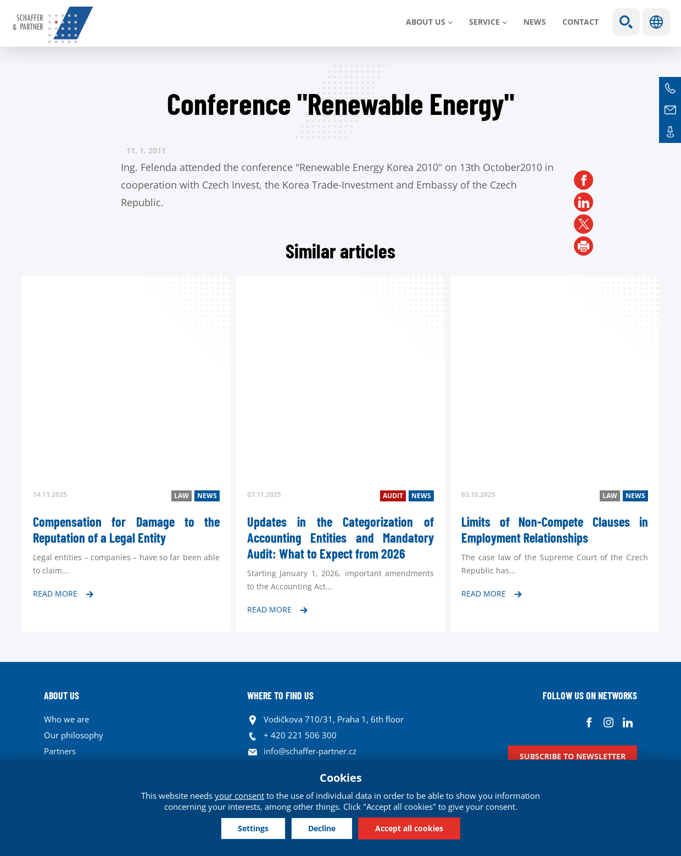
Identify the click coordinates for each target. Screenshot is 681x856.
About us (425, 21)
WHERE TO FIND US (280, 695)
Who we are (66, 719)
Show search (626, 22)
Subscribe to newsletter (573, 756)
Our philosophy (73, 735)
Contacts (670, 132)
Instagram (608, 722)
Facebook (589, 722)
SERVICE (484, 21)
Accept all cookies (409, 828)
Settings (253, 828)
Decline (322, 828)
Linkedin (627, 722)
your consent (239, 795)
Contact (580, 21)
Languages (656, 22)
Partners (60, 750)
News (534, 21)
